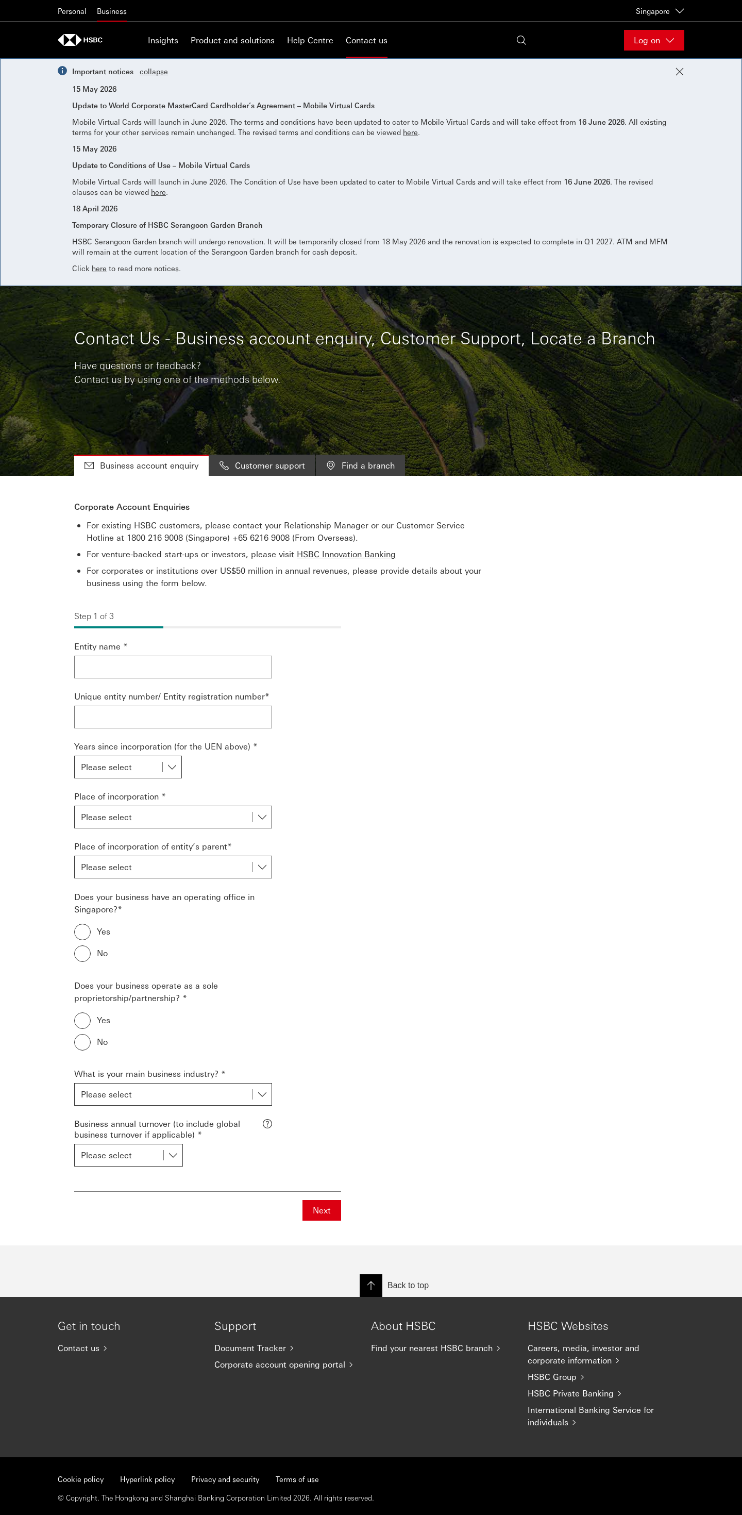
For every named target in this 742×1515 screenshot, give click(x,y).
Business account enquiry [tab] (141, 465)
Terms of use (297, 1479)
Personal (72, 10)
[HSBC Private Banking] (598, 1393)
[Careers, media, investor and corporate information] (598, 1354)
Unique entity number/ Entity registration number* (171, 696)
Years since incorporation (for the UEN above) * (166, 746)
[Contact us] (128, 1348)
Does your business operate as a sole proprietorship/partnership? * (146, 991)
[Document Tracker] (284, 1348)
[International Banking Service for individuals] (598, 1416)
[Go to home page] (83, 40)
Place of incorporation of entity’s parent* (153, 846)
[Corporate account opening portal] (284, 1364)
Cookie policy (81, 1479)
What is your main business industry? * (150, 1073)
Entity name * (101, 646)
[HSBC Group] (598, 1377)
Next (322, 1210)
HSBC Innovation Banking (346, 553)
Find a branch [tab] (360, 465)
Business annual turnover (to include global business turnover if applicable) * (157, 1129)
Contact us (366, 40)
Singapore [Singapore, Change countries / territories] (660, 10)
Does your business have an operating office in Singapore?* (164, 902)
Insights (163, 40)
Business (112, 10)
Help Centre (310, 40)
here (410, 132)
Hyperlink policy (147, 1479)
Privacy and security (225, 1479)
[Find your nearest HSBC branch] (441, 1348)
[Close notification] (679, 71)
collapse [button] (154, 71)
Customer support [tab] (262, 465)
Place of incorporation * (120, 796)
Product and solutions (233, 40)
